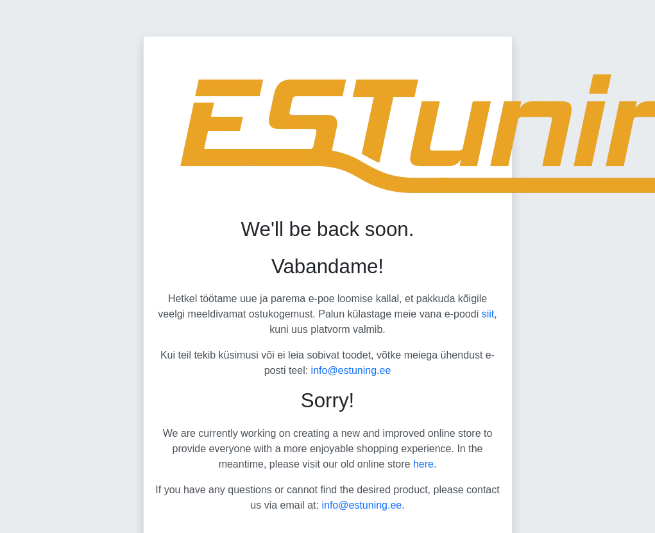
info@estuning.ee (351, 370)
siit (488, 314)
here (423, 464)
